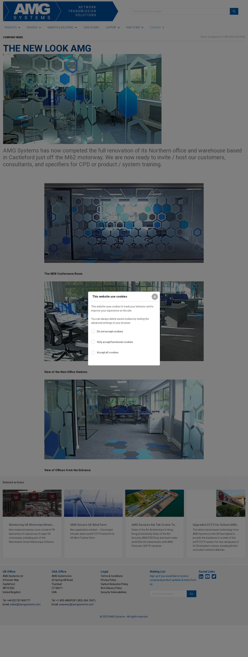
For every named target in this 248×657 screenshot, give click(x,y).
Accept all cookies (107, 352)
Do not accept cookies (110, 331)
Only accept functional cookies (115, 342)
